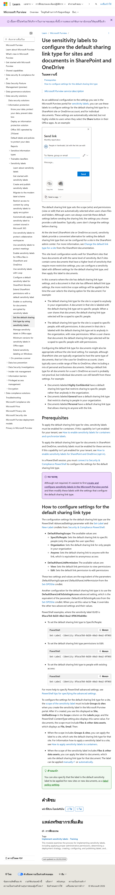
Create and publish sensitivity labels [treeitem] (21, 186)
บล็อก (48, 881)
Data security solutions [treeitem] (18, 100)
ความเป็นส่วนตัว (76, 881)
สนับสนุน (61, 881)
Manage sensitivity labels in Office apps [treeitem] (22, 331)
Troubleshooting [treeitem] (13, 397)
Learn (44, 33)
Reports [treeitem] (14, 146)
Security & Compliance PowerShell (86, 527)
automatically (86, 761)
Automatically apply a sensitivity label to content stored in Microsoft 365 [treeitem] (23, 222)
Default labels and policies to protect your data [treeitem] (22, 139)
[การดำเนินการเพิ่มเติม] (108, 33)
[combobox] (19, 39)
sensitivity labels (80, 103)
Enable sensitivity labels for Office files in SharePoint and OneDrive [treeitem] (23, 259)
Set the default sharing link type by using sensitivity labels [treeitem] (23, 321)
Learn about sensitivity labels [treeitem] (23, 169)
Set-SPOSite (48, 584)
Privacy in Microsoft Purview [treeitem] (19, 428)
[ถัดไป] (89, 4)
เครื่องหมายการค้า (74, 886)
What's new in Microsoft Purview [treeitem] (17, 55)
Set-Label (98, 523)
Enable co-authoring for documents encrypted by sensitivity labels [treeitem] (22, 307)
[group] (79, 635)
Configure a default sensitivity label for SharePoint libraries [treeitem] (22, 281)
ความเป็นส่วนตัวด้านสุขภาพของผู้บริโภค (22, 886)
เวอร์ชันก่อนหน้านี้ (33, 881)
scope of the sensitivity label (60, 703)
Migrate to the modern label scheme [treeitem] (23, 194)
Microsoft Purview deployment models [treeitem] (20, 421)
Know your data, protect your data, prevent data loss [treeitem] (22, 113)
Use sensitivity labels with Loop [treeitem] (22, 271)
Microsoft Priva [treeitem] (13, 406)
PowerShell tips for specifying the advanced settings (69, 693)
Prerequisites (50, 80)
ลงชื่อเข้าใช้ (105, 4)
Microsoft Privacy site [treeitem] (16, 410)
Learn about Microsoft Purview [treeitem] (20, 49)
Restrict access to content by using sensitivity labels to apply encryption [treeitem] (21, 206)
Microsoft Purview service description (64, 91)
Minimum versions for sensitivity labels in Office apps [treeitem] (23, 341)
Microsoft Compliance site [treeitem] (18, 401)
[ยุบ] (31, 33)
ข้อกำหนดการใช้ (54, 886)
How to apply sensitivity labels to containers (74, 744)
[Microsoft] (5, 4)
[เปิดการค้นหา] (96, 4)
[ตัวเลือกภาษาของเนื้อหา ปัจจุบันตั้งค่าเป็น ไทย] (8, 874)
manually (68, 761)
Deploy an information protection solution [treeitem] (21, 123)
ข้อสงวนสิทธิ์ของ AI (13, 881)
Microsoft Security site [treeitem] (16, 415)
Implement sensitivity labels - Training (60, 839)
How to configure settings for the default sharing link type (70, 83)
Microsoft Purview (58, 33)
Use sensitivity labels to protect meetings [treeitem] (23, 246)
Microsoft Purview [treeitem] (14, 45)
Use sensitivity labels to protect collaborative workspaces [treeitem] (23, 236)
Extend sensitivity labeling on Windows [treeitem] (22, 351)
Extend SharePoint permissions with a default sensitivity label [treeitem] (23, 293)
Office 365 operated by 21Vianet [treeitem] (21, 131)
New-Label (47, 527)
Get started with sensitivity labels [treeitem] (20, 178)
